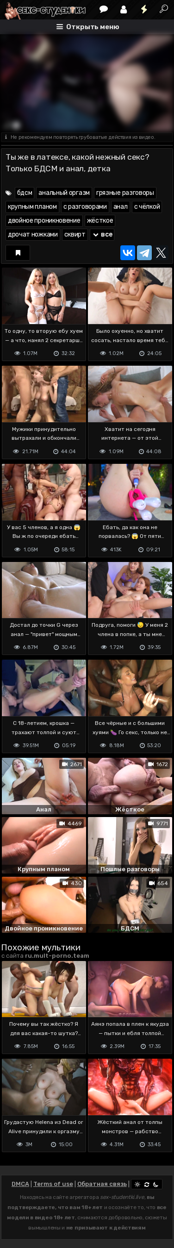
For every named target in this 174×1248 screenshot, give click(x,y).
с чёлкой (147, 207)
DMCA (20, 1183)
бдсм (24, 193)
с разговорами (85, 207)
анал (120, 207)
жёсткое (100, 221)
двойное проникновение (44, 221)
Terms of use (53, 1183)
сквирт (75, 234)
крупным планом (32, 207)
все (102, 234)
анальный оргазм (64, 193)
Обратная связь (102, 1183)
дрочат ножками (33, 234)
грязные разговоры (125, 193)
